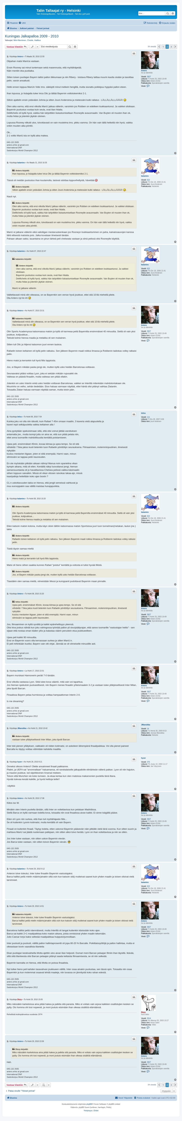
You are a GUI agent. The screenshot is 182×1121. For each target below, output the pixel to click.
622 (148, 180)
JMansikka (145, 725)
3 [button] (171, 46)
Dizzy (143, 1012)
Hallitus (37, 40)
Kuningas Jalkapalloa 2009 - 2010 (31, 36)
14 (148, 729)
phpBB (89, 1104)
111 (148, 417)
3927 (149, 77)
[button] (159, 47)
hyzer (143, 758)
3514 (149, 1018)
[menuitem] (22, 23)
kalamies (145, 176)
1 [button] (163, 46)
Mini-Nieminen (20, 40)
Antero (144, 71)
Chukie (30, 40)
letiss (143, 413)
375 (148, 762)
